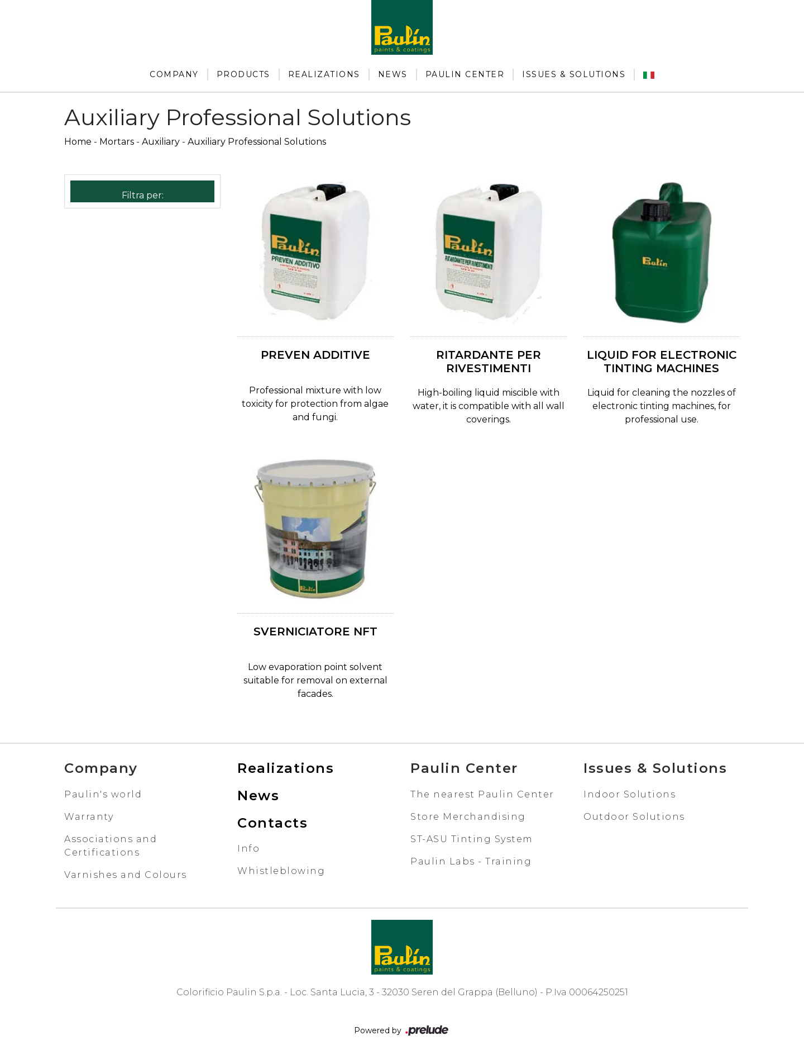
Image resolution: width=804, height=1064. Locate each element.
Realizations (324, 74)
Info (248, 848)
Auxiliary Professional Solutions (257, 141)
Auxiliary (161, 141)
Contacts (272, 823)
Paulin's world (103, 794)
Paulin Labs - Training (471, 861)
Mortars (116, 141)
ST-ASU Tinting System (471, 839)
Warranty (88, 816)
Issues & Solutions (573, 74)
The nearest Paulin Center (482, 794)
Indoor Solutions (629, 794)
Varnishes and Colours (125, 875)
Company (174, 74)
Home (78, 141)
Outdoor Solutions (634, 816)
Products (243, 74)
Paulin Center (465, 74)
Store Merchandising (468, 816)
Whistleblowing (281, 871)
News (393, 74)
